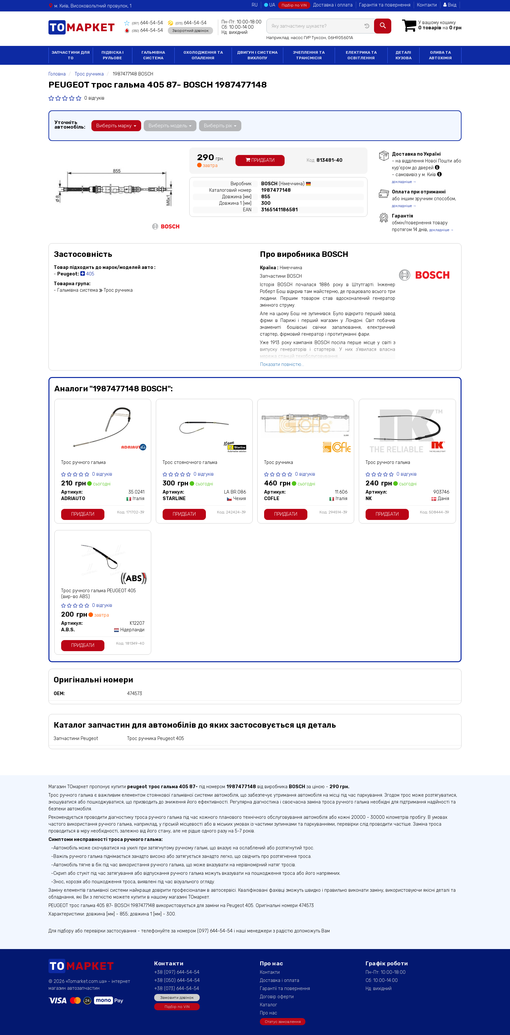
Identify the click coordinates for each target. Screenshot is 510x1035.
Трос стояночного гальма (190, 462)
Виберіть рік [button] (220, 126)
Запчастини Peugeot (76, 738)
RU (255, 5)
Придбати (260, 160)
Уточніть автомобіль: (69, 124)
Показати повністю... (282, 364)
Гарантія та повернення (384, 5)
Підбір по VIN (294, 5)
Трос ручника (278, 462)
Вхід (449, 5)
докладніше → (404, 182)
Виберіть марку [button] (116, 126)
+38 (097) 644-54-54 (176, 972)
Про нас (268, 1013)
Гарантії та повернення (285, 988)
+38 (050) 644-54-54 (177, 980)
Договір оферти (277, 997)
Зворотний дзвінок (190, 30)
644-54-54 (143, 23)
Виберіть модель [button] (170, 126)
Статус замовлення (283, 1021)
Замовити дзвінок (177, 997)
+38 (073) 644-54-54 (176, 988)
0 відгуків (94, 98)
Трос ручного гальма (83, 462)
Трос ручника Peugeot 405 (155, 738)
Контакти (427, 5)
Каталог (268, 1005)
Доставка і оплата (333, 5)
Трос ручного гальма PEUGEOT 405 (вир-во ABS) (98, 593)
